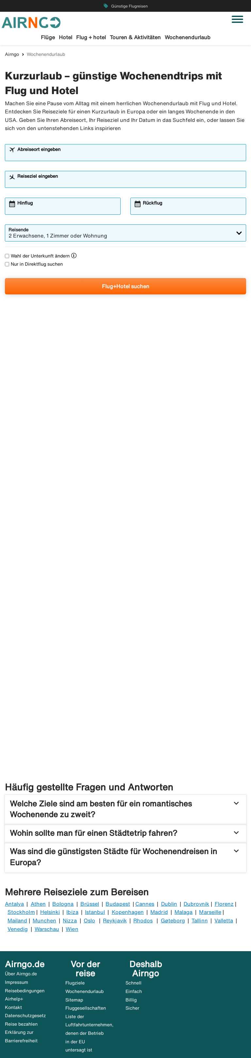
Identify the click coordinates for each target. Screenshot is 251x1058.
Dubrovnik (196, 844)
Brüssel (89, 844)
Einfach (134, 932)
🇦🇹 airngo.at (147, 1035)
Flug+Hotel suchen (125, 287)
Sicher (132, 949)
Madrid (159, 852)
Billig (131, 940)
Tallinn (200, 861)
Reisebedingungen (24, 931)
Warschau (47, 869)
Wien (72, 869)
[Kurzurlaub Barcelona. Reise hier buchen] (54, 548)
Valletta (223, 861)
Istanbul (95, 852)
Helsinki (50, 852)
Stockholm (21, 852)
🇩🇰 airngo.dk (51, 1035)
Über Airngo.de (21, 914)
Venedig (18, 869)
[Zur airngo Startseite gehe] (31, 22)
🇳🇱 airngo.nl (179, 1035)
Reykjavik (114, 861)
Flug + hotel (91, 37)
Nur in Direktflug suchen (34, 265)
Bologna (63, 844)
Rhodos (143, 861)
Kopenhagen (128, 852)
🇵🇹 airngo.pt (18, 1044)
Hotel (65, 37)
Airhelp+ (14, 939)
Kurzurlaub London (40, 706)
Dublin (169, 844)
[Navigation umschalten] (237, 19)
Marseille (210, 852)
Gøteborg (173, 861)
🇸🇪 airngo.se (18, 1035)
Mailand (17, 861)
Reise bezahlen (21, 965)
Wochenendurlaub (187, 37)
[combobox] (130, 156)
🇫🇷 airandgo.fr (52, 1044)
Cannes (144, 844)
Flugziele (75, 923)
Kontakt (13, 948)
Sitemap (74, 940)
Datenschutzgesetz (25, 956)
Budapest (118, 844)
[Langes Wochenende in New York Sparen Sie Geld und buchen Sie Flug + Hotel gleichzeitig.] (125, 383)
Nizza (70, 861)
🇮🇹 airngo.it (210, 1035)
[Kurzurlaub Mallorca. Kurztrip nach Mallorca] (157, 548)
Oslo (89, 861)
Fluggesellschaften (85, 949)
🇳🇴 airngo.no (84, 1035)
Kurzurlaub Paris (138, 706)
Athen (38, 844)
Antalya (14, 844)
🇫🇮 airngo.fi (116, 1035)
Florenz (224, 844)
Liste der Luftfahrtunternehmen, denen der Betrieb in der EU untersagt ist (89, 974)
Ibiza (72, 852)
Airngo (12, 55)
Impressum (16, 923)
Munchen (44, 861)
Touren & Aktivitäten (135, 37)
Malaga (183, 852)
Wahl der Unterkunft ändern (37, 257)
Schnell (134, 923)
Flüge (48, 37)
